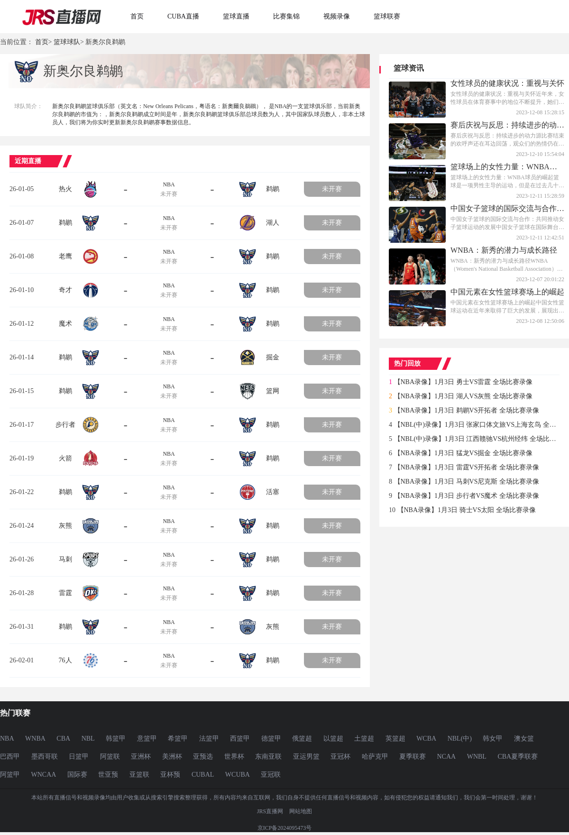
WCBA (426, 738)
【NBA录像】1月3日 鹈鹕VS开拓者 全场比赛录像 (466, 410)
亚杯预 (170, 774)
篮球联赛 (387, 16)
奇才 (65, 290)
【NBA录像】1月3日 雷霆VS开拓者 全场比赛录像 (466, 467)
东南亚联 (268, 756)
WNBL (476, 756)
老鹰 (65, 256)
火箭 (65, 458)
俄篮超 (302, 738)
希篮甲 (178, 738)
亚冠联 (271, 774)
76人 (65, 660)
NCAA (446, 756)
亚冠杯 (340, 756)
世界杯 (234, 756)
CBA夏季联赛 (517, 756)
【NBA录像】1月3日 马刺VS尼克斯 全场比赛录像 (466, 481)
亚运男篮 (306, 756)
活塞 (272, 491)
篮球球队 (67, 42)
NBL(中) (460, 738)
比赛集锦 (286, 16)
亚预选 (203, 756)
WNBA (35, 738)
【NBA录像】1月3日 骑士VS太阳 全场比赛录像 (466, 510)
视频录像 (336, 16)
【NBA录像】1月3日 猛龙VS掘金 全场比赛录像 (463, 453)
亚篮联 (139, 774)
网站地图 (300, 811)
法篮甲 (209, 738)
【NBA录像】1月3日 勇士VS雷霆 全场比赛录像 (463, 381)
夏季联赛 (412, 756)
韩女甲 (493, 738)
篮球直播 (236, 16)
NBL (88, 738)
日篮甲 (79, 756)
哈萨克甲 (375, 756)
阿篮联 (110, 756)
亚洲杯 (141, 756)
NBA (168, 184)
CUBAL (203, 774)
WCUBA (237, 774)
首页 (137, 16)
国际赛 (77, 774)
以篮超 (333, 738)
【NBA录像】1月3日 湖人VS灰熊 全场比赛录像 (463, 396)
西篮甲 (240, 738)
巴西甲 (10, 756)
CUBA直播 (183, 16)
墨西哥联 (44, 756)
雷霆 (65, 592)
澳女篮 (524, 738)
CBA (63, 738)
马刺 (65, 559)
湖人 (272, 222)
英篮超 (395, 738)
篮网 (272, 391)
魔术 (65, 323)
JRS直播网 (270, 811)
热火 (65, 189)
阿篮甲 (10, 774)
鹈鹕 (272, 189)
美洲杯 (172, 756)
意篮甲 (147, 738)
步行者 (65, 424)
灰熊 (65, 525)
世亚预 (108, 774)
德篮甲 (271, 738)
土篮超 (364, 738)
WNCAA (43, 774)
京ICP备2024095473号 (284, 828)
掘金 (272, 357)
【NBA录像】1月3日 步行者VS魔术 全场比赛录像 (466, 495)
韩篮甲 (116, 738)
